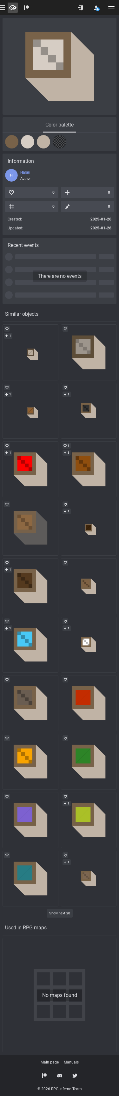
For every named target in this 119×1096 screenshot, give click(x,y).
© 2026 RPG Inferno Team (59, 1089)
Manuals (71, 1062)
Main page (50, 1062)
